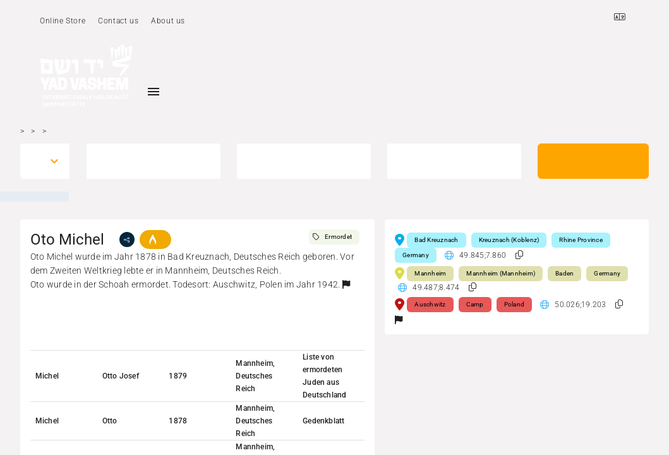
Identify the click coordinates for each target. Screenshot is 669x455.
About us (168, 20)
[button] (346, 284)
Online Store (62, 20)
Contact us (118, 20)
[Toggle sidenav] (153, 91)
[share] (127, 239)
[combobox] (33, 161)
